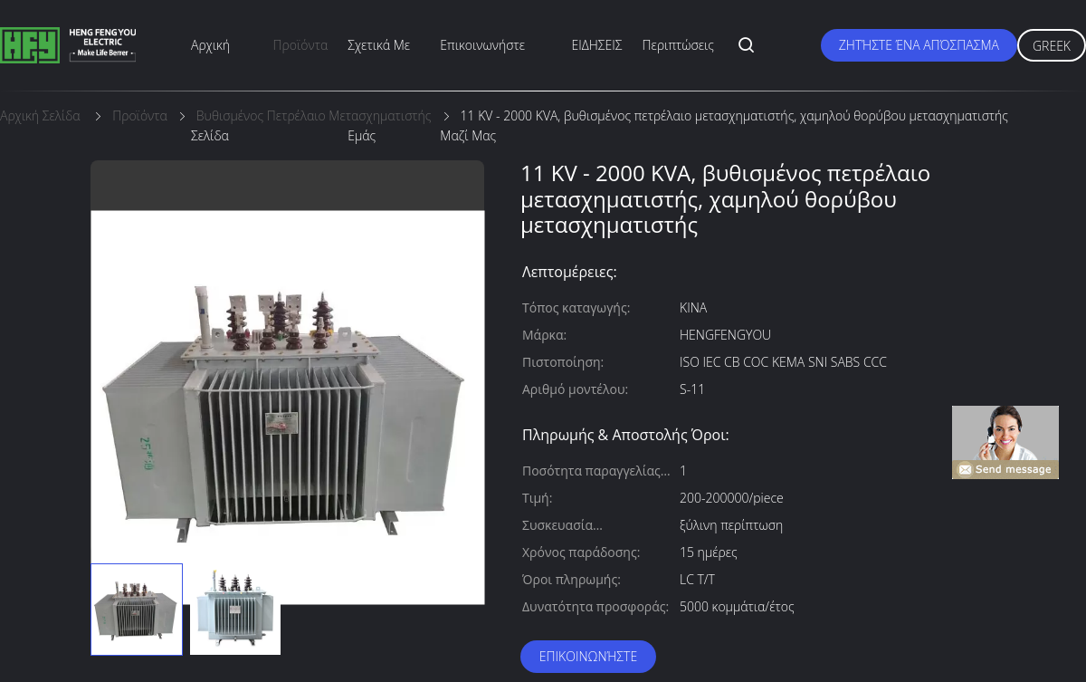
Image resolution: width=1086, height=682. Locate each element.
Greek (1052, 45)
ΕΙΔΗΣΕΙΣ (597, 44)
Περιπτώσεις (678, 44)
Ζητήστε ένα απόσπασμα (919, 44)
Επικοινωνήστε (588, 656)
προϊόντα (301, 44)
